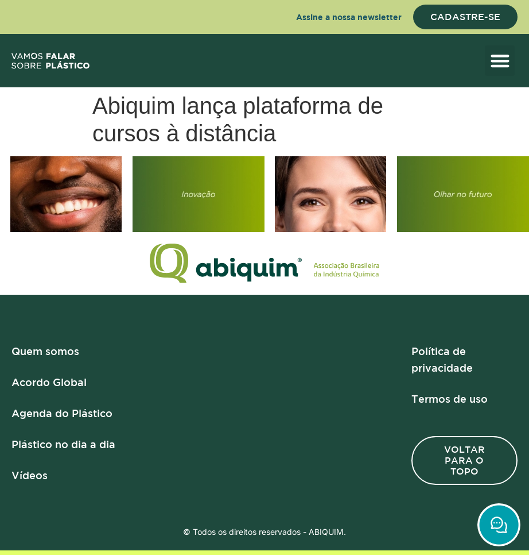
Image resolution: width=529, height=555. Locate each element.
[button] (500, 60)
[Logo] (264, 264)
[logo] (50, 60)
